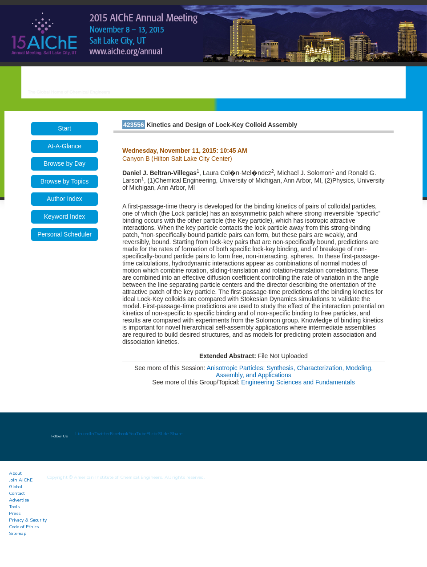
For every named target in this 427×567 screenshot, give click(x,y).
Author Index (64, 198)
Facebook (119, 433)
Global (15, 486)
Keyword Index (64, 216)
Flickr (152, 433)
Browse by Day (64, 163)
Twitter (102, 433)
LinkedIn (84, 433)
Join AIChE (20, 480)
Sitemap (17, 533)
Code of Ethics (24, 526)
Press (14, 513)
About (15, 473)
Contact (17, 493)
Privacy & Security (28, 520)
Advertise (19, 500)
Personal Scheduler (64, 234)
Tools (14, 506)
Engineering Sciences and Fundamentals (297, 382)
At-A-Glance (64, 146)
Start (64, 128)
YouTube (137, 433)
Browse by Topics (64, 181)
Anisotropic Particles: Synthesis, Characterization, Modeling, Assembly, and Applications (290, 371)
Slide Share (170, 433)
